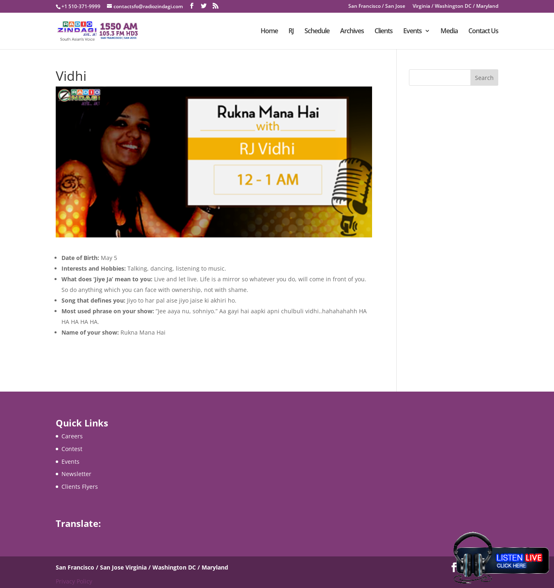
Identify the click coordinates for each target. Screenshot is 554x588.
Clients (384, 31)
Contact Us (483, 31)
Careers (72, 436)
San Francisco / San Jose (376, 6)
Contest (71, 449)
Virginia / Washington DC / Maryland (455, 6)
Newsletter (76, 474)
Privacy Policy (74, 581)
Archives (352, 31)
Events (412, 31)
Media (449, 31)
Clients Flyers (79, 486)
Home (269, 31)
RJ (291, 31)
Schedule (316, 31)
